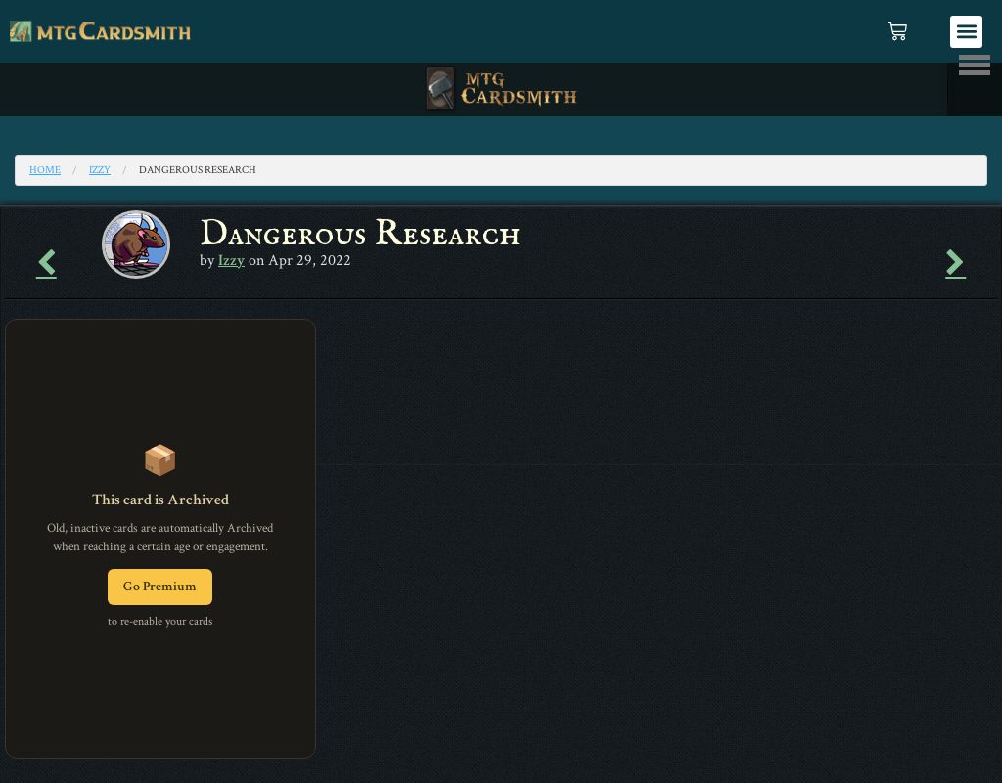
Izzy (100, 170)
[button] (966, 32)
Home (45, 170)
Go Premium (160, 586)
